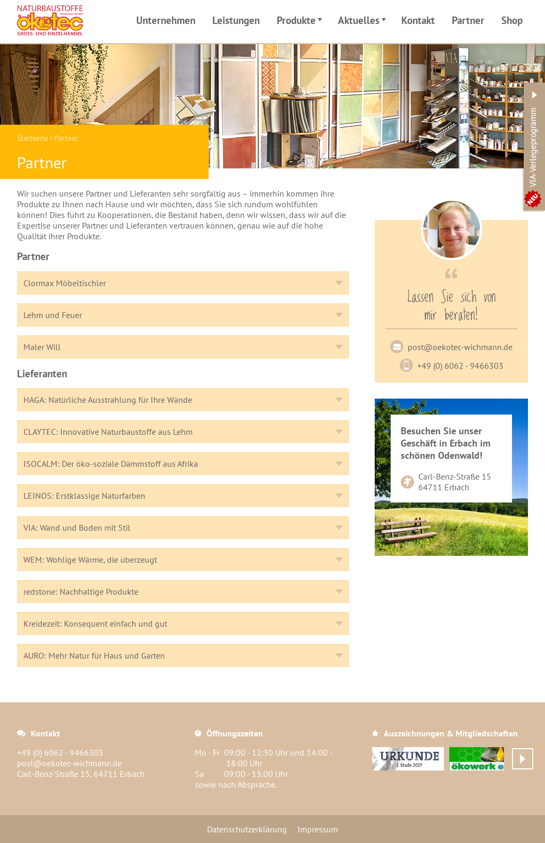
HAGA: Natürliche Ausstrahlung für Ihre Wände (107, 399)
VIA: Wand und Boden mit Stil (76, 527)
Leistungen (236, 20)
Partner (468, 20)
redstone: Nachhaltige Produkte (80, 591)
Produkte (301, 21)
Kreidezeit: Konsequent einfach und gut (95, 623)
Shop (512, 20)
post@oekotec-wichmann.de (460, 347)
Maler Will (42, 347)
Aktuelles (363, 21)
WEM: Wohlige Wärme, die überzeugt (90, 559)
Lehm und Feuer (52, 315)
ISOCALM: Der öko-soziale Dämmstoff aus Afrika (110, 463)
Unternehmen (165, 20)
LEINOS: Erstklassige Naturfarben (84, 495)
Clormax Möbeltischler (64, 283)
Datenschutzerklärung (247, 829)
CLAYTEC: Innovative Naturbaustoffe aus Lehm (108, 431)
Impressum (318, 829)
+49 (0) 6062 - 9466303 (460, 365)
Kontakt (418, 20)
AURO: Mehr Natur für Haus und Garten (94, 655)
